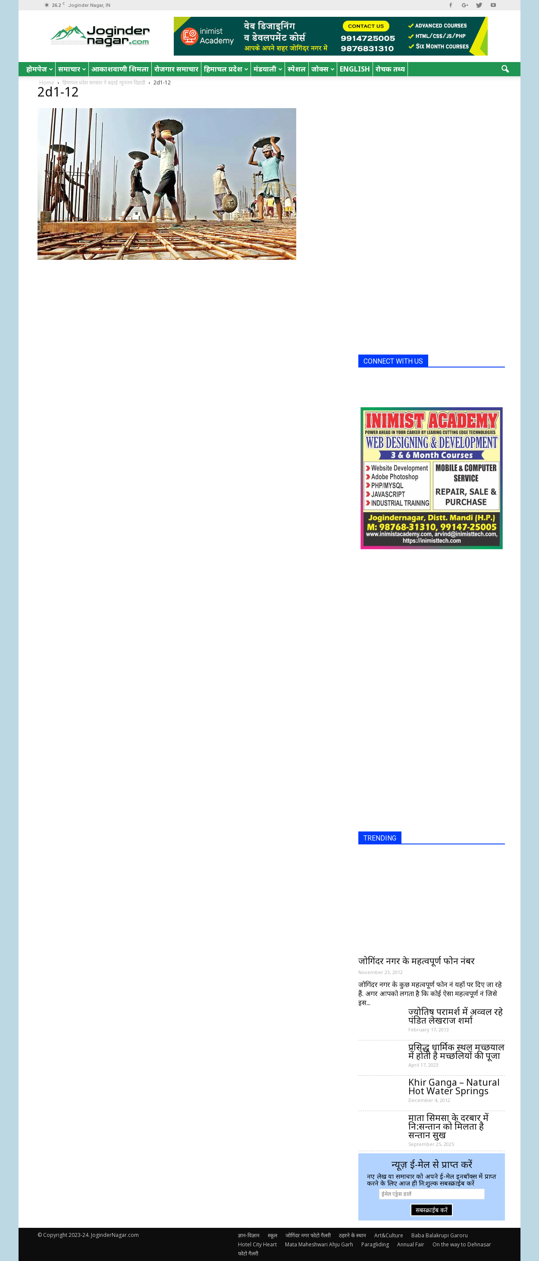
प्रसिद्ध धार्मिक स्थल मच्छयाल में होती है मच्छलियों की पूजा (456, 1051)
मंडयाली (268, 69)
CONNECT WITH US (393, 361)
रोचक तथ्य (390, 69)
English (355, 69)
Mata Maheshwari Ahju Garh (319, 1244)
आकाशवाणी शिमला (120, 69)
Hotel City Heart (257, 1244)
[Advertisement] (423, 219)
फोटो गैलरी (248, 1253)
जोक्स (323, 69)
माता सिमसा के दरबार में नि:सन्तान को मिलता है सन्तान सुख (448, 1126)
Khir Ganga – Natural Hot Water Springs (454, 1086)
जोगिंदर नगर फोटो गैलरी (308, 1235)
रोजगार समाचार (176, 69)
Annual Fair (410, 1244)
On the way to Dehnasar (461, 1244)
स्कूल (272, 1235)
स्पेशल (297, 69)
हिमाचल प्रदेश (226, 69)
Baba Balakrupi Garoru (439, 1235)
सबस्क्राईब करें (432, 1210)
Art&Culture (388, 1235)
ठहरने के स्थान (352, 1235)
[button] (505, 69)
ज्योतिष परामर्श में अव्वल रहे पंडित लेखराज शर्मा (455, 1016)
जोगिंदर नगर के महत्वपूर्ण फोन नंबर (416, 961)
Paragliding (375, 1244)
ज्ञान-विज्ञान (249, 1235)
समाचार (72, 69)
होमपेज (39, 69)
